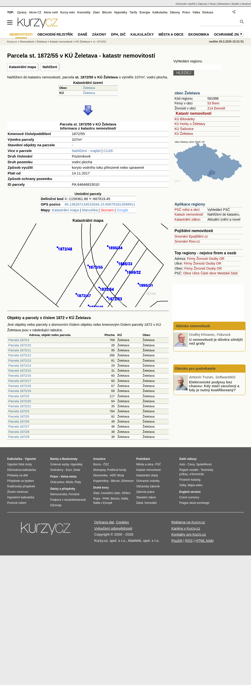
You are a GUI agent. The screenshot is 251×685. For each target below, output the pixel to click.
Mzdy (120, 475)
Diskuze (207, 12)
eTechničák (197, 474)
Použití (176, 540)
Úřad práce (57, 482)
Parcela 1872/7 (18, 426)
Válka (196, 12)
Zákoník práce (145, 492)
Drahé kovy (101, 487)
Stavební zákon (146, 497)
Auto (182, 464)
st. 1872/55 (99, 41)
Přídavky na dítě (17, 475)
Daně (82, 34)
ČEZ (106, 464)
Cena (191, 464)
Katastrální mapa (22, 67)
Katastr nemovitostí (193, 113)
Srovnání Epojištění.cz (191, 236)
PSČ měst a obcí (187, 210)
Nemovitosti (27, 41)
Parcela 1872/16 (19, 375)
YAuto (212, 3)
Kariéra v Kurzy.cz (185, 528)
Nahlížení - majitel (86, 151)
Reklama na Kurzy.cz (188, 522)
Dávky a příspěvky (62, 488)
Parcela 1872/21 (19, 406)
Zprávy (22, 12)
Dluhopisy (99, 470)
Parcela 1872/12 (19, 355)
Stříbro (126, 493)
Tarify (133, 12)
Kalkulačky (142, 34)
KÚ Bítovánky (185, 119)
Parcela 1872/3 (18, 411)
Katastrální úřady (147, 475)
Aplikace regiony (190, 204)
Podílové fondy (116, 470)
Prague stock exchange (194, 503)
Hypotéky (120, 12)
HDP (113, 475)
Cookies (122, 522)
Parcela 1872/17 (19, 381)
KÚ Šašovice (184, 129)
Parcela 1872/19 (19, 391)
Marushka (90, 210)
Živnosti (202, 259)
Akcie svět (51, 12)
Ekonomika (198, 34)
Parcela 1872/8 (18, 432)
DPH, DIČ (118, 34)
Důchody (55, 505)
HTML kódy (205, 540)
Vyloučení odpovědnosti (113, 528)
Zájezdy (202, 3)
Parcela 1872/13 (19, 360)
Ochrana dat (104, 522)
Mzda (69, 482)
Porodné (74, 494)
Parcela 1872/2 (18, 396)
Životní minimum (17, 492)
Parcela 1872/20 (19, 401)
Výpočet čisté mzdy (19, 464)
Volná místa (68, 476)
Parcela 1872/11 (19, 350)
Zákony (175, 12)
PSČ (158, 464)
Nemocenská (58, 494)
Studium (246, 3)
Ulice (196, 273)
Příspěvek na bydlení (20, 481)
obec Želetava (187, 93)
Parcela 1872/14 (19, 365)
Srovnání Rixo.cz (187, 241)
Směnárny (56, 470)
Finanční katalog (189, 479)
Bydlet (235, 3)
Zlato (96, 12)
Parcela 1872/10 (19, 345)
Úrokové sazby (59, 464)
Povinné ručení (16, 503)
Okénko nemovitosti (192, 326)
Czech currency (189, 497)
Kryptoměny (101, 481)
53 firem (213, 103)
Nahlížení (50, 67)
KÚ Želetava (184, 134)
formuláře (151, 503)
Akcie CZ (35, 12)
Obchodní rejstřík (186, 3)
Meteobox (224, 3)
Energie (145, 12)
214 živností (216, 108)
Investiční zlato (110, 493)
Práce (186, 12)
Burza (97, 464)
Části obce (208, 273)
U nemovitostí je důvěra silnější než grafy (216, 341)
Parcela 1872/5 (18, 416)
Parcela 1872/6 (18, 421)
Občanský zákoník (148, 486)
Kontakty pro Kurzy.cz (188, 534)
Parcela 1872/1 (18, 340)
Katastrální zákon (187, 219)
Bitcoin (107, 12)
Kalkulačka (160, 12)
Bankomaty (69, 459)
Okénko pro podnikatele (195, 368)
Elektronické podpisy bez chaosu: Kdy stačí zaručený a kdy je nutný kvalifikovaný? (214, 386)
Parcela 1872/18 (19, 386)
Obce (187, 273)
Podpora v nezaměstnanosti (68, 499)
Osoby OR (216, 259)
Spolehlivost (204, 464)
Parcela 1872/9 (18, 437)
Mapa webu (195, 485)
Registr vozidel (188, 470)
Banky (54, 459)
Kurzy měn (67, 12)
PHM (106, 498)
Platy (78, 482)
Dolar (76, 470)
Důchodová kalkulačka (21, 470)
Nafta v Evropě (102, 503)
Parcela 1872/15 (19, 370)
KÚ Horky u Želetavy (190, 124)
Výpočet (30, 459)
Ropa (96, 498)
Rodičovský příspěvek (21, 486)
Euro (69, 470)
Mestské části (227, 273)
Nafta (124, 498)
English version (190, 492)
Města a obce (171, 34)
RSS (189, 540)
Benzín (115, 498)
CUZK (108, 151)
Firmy (191, 259)
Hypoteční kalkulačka (20, 497)
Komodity (83, 12)
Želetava (89, 88)
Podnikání (143, 459)
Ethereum (127, 481)
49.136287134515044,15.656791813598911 (99, 204)
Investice (99, 459)
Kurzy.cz (12, 41)
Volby (182, 485)
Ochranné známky (231, 34)
